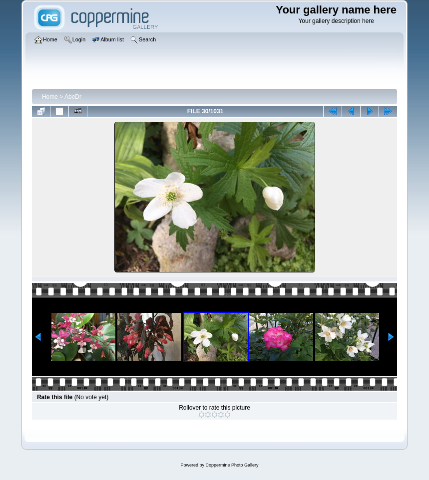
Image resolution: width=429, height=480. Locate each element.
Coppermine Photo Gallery (231, 465)
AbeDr (72, 96)
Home (50, 96)
